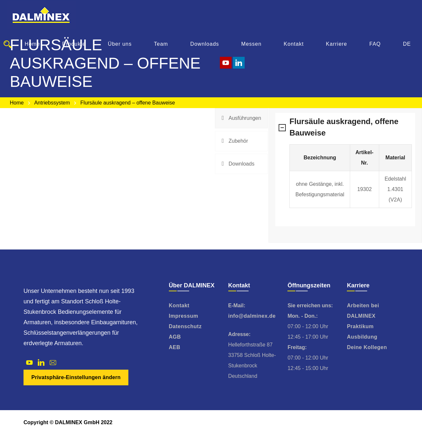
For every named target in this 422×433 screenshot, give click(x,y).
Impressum (183, 316)
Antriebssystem (52, 102)
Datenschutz (185, 326)
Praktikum (360, 326)
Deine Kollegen (367, 347)
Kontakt (179, 305)
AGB (175, 337)
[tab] (241, 118)
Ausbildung (362, 337)
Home (17, 102)
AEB (174, 347)
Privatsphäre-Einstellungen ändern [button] (76, 377)
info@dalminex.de (252, 316)
